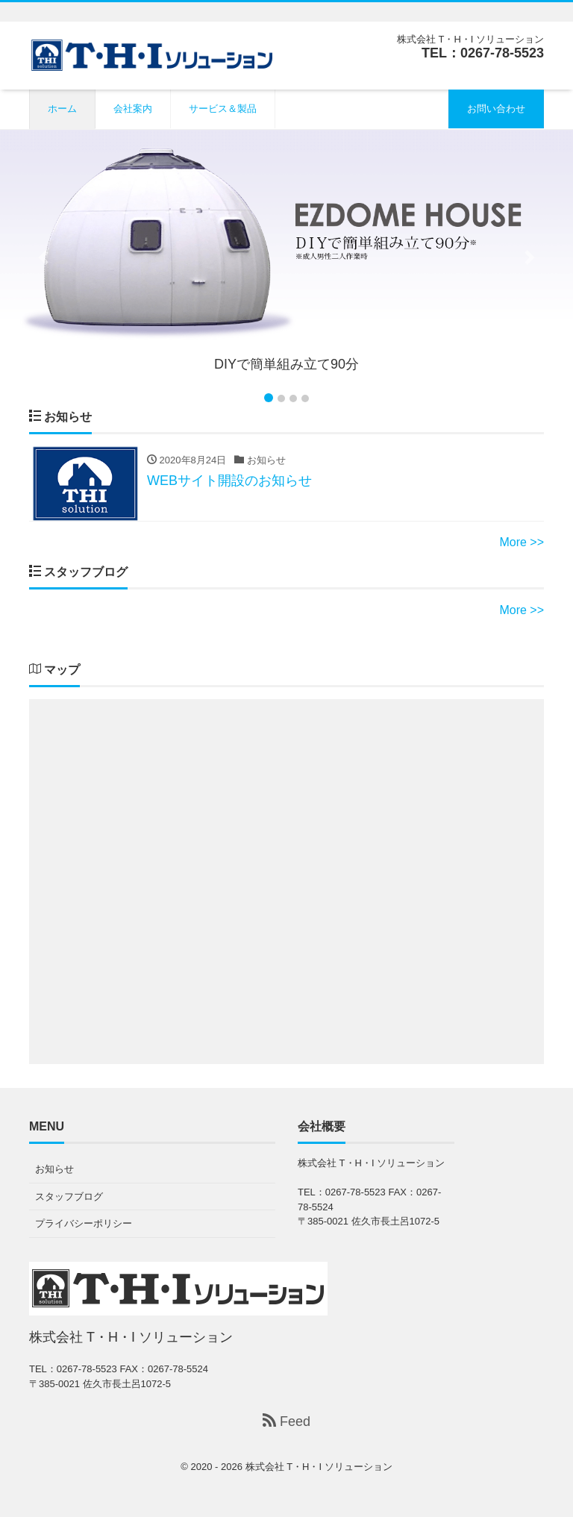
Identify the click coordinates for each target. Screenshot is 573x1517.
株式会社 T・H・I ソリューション (318, 1466)
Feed (286, 1421)
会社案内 (132, 108)
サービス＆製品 (223, 108)
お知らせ (54, 1168)
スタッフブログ (69, 1196)
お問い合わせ (496, 108)
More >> (521, 542)
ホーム (62, 108)
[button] (43, 257)
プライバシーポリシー (83, 1223)
